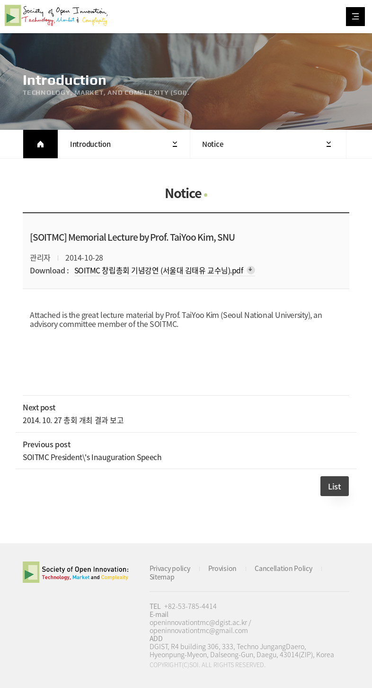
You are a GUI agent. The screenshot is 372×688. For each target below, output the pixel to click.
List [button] (334, 485)
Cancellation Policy (284, 567)
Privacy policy (170, 567)
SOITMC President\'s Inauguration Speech (93, 456)
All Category (355, 16)
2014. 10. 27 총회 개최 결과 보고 (73, 419)
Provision (223, 567)
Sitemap (162, 575)
